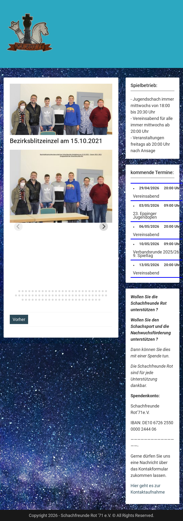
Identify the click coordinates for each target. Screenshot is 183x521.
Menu (9, 8)
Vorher (19, 319)
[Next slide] (103, 226)
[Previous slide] (18, 226)
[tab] (16, 291)
